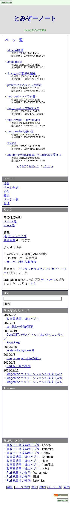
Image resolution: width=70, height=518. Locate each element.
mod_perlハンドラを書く (22, 96)
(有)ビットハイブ (15, 236)
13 (44, 166)
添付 (7, 191)
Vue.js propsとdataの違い (24, 358)
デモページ (48, 279)
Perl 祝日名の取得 (19, 366)
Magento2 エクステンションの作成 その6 (34, 378)
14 (48, 166)
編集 (7, 183)
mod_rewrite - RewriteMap (23, 119)
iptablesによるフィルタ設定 (24, 85)
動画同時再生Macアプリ (23, 318)
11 (37, 166)
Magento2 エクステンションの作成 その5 (34, 382)
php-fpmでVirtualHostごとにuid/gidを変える (34, 154)
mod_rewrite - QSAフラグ (23, 108)
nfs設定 (11, 143)
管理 (7, 203)
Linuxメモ (10, 221)
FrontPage (14, 342)
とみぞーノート (35, 18)
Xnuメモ (9, 225)
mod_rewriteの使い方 (20, 131)
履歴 (7, 195)
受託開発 (9, 240)
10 (33, 166)
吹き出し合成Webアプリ (23, 445)
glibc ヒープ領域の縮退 (21, 73)
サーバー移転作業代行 (21, 262)
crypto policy (14, 61)
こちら (31, 283)
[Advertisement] (35, 413)
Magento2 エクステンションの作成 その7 (34, 374)
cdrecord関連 (15, 50)
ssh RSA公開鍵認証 (20, 326)
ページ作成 (11, 187)
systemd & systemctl (20, 350)
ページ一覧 (11, 199)
